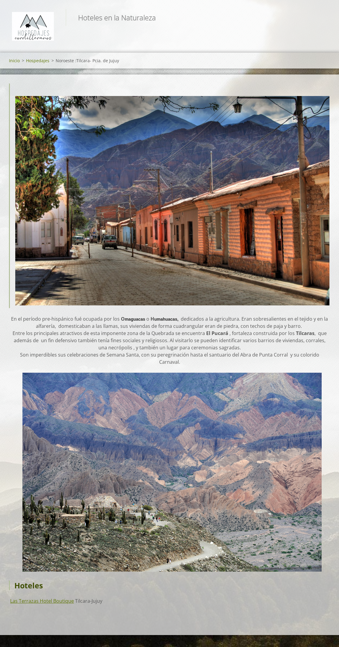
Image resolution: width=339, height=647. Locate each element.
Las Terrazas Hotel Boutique (42, 601)
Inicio (14, 60)
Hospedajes (37, 60)
